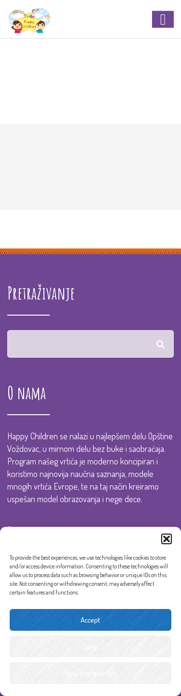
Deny (90, 646)
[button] (166, 539)
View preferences (91, 673)
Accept (90, 619)
